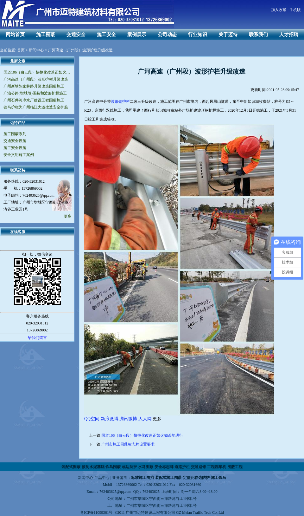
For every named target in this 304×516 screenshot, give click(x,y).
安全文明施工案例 (18, 155)
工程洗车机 (216, 467)
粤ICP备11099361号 (96, 512)
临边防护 (129, 467)
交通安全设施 (14, 141)
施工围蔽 (45, 34)
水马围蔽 (145, 467)
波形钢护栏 (120, 101)
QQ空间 (91, 418)
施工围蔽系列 (14, 134)
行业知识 (197, 34)
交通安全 (76, 34)
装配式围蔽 (70, 467)
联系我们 (258, 34)
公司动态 (167, 34)
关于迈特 (228, 34)
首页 (21, 50)
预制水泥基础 (93, 467)
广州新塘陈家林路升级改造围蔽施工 (33, 86)
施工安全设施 (14, 148)
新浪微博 (109, 418)
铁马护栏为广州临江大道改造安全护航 (35, 107)
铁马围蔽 (113, 467)
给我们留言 (37, 338)
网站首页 (15, 34)
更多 (68, 216)
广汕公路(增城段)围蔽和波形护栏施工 (35, 93)
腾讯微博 (128, 418)
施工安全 (106, 34)
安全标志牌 (164, 467)
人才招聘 (288, 34)
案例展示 (136, 34)
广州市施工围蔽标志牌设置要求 (128, 444)
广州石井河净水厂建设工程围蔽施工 (33, 100)
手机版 (295, 10)
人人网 (145, 418)
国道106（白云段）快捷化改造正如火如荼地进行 (37, 72)
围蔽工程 (235, 467)
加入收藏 (278, 10)
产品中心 (102, 477)
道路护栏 (182, 467)
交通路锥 (198, 467)
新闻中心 (36, 50)
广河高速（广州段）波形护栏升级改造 (35, 79)
